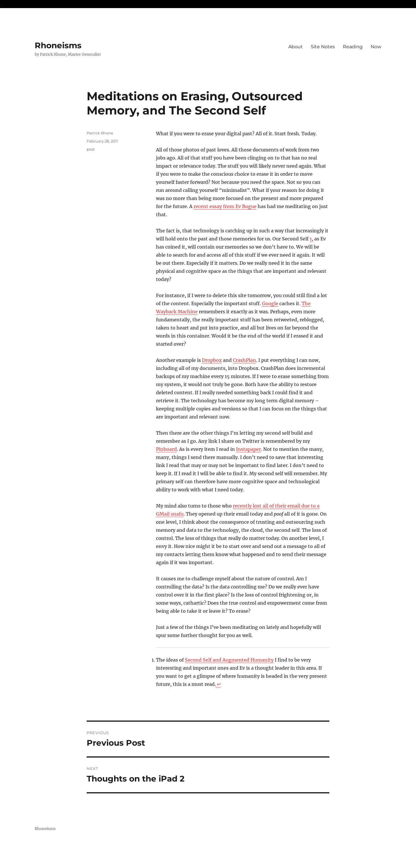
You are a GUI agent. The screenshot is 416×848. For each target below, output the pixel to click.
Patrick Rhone (100, 133)
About (295, 46)
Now (376, 46)
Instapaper (248, 449)
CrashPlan (244, 360)
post (91, 149)
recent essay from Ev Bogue (225, 206)
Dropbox (212, 360)
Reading (353, 46)
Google (270, 303)
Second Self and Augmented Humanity (229, 660)
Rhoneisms (58, 45)
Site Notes (323, 46)
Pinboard (166, 449)
